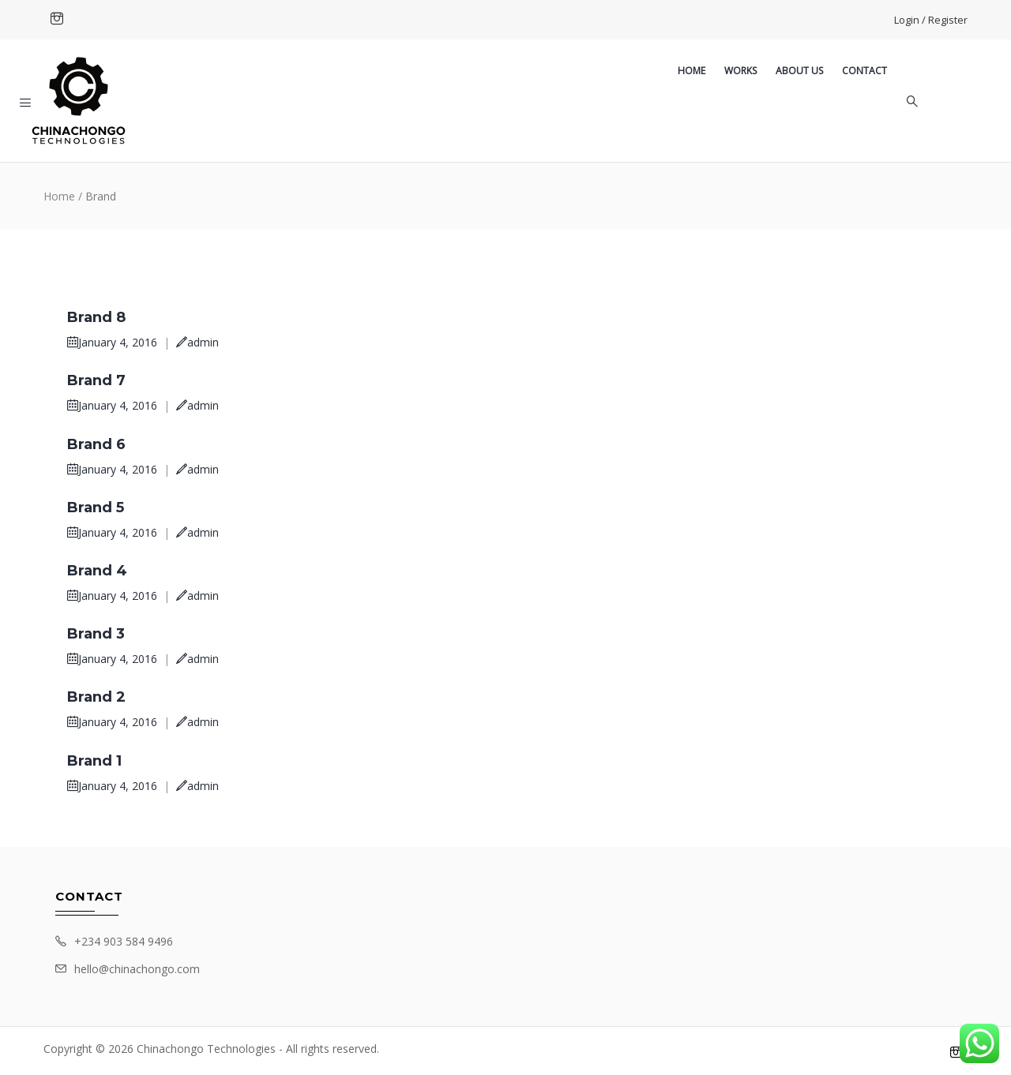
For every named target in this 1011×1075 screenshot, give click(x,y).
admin (197, 342)
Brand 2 (96, 697)
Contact (864, 70)
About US (799, 70)
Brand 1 (94, 761)
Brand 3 (96, 633)
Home (691, 70)
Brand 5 (95, 507)
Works (740, 70)
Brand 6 (96, 444)
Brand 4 (97, 570)
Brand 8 (96, 317)
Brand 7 (96, 380)
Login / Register (931, 20)
